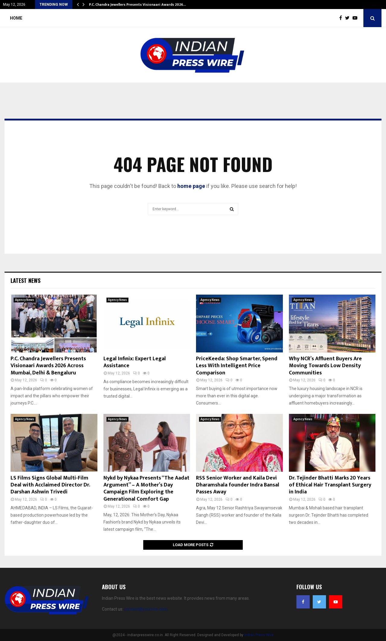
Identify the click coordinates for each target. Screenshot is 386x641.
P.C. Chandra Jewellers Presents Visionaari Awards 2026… (137, 5)
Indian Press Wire (259, 635)
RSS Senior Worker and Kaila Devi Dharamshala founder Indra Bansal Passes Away (237, 485)
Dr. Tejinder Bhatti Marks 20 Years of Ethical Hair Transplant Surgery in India (330, 485)
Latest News (25, 280)
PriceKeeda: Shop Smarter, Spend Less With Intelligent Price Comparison (236, 365)
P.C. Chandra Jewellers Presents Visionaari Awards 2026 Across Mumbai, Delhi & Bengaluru (48, 365)
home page (191, 186)
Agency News (24, 300)
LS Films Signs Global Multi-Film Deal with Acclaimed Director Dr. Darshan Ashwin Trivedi (50, 485)
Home (16, 18)
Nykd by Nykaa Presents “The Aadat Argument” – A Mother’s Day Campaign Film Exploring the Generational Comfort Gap (146, 489)
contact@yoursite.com (145, 609)
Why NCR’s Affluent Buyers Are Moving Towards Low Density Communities (325, 365)
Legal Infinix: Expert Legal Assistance (134, 362)
